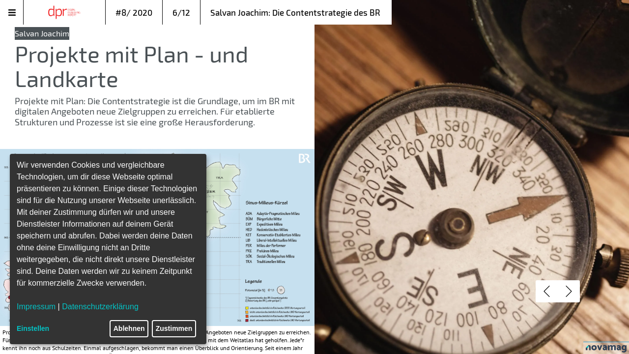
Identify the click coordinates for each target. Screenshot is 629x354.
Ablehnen (129, 328)
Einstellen (33, 328)
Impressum (36, 306)
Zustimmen (174, 328)
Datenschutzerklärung (100, 306)
